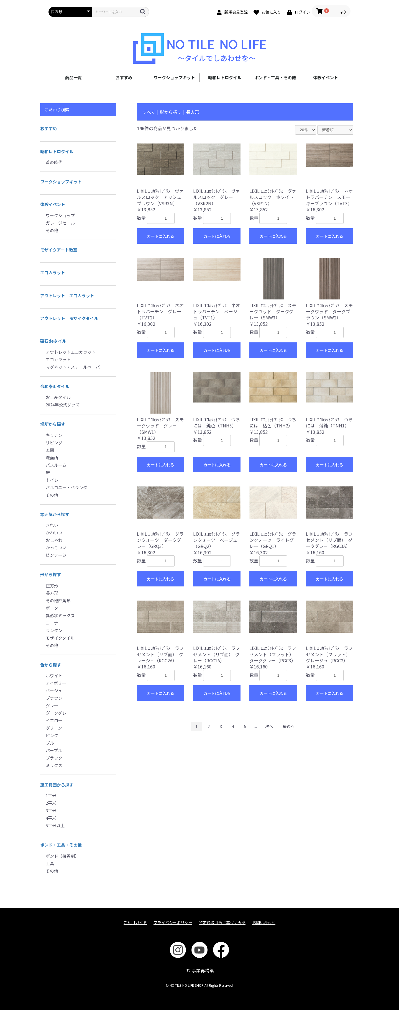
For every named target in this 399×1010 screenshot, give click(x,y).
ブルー (52, 743)
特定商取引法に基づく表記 (222, 922)
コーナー (54, 623)
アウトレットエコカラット (71, 352)
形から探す (50, 574)
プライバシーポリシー (173, 922)
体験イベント (325, 77)
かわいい (54, 532)
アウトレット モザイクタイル (69, 318)
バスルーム (56, 465)
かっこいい (56, 547)
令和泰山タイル (54, 386)
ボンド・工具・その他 (275, 77)
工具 (50, 863)
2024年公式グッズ (63, 404)
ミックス (54, 765)
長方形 (52, 593)
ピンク (52, 735)
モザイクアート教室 (58, 250)
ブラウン (54, 698)
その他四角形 (58, 600)
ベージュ (54, 690)
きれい (52, 525)
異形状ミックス (60, 615)
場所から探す (52, 424)
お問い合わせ (263, 922)
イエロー (54, 720)
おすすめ (124, 77)
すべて (148, 112)
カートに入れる (160, 236)
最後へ (289, 726)
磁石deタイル (53, 341)
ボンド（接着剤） (62, 856)
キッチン (54, 435)
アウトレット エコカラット (67, 295)
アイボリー (56, 683)
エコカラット (52, 272)
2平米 (51, 803)
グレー (52, 705)
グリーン (54, 728)
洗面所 (52, 457)
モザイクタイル (60, 638)
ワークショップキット (174, 77)
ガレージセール (60, 223)
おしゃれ (54, 540)
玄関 (50, 450)
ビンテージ (56, 555)
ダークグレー (58, 713)
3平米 (51, 810)
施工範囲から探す (56, 785)
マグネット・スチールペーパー (75, 367)
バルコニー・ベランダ (66, 487)
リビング (54, 442)
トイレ (52, 480)
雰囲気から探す (54, 514)
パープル (54, 750)
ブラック (54, 758)
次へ (269, 726)
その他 (52, 230)
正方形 (52, 585)
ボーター (54, 608)
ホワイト (54, 675)
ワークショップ (60, 215)
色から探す (50, 665)
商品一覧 (73, 77)
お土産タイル (58, 397)
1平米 (51, 795)
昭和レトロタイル (224, 77)
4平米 (51, 818)
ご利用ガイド (135, 922)
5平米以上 (55, 825)
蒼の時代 (54, 162)
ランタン (54, 630)
